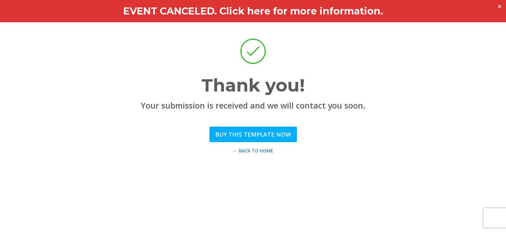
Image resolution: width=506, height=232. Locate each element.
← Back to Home (253, 151)
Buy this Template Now (253, 134)
